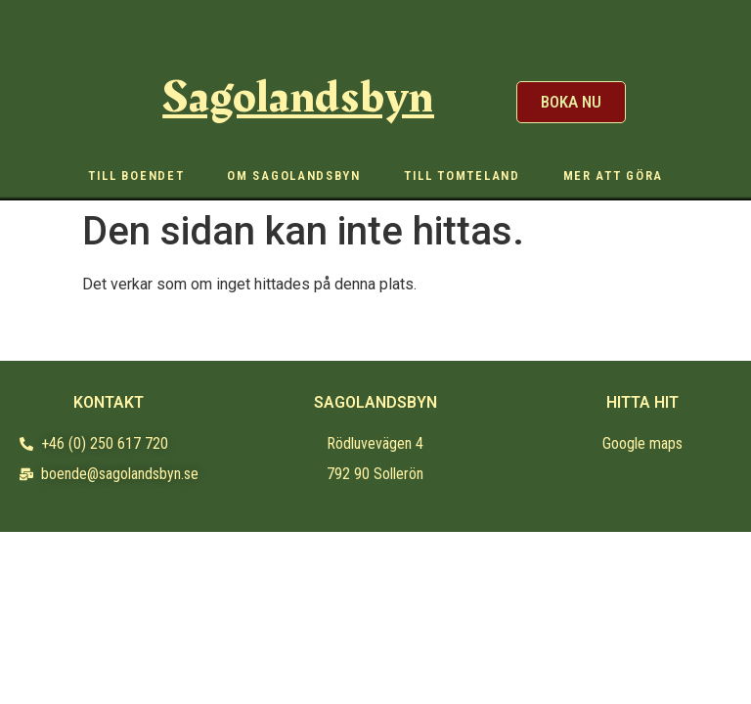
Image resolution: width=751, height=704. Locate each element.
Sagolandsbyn (298, 97)
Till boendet (136, 175)
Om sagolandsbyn (294, 175)
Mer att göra (613, 175)
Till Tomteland (462, 175)
